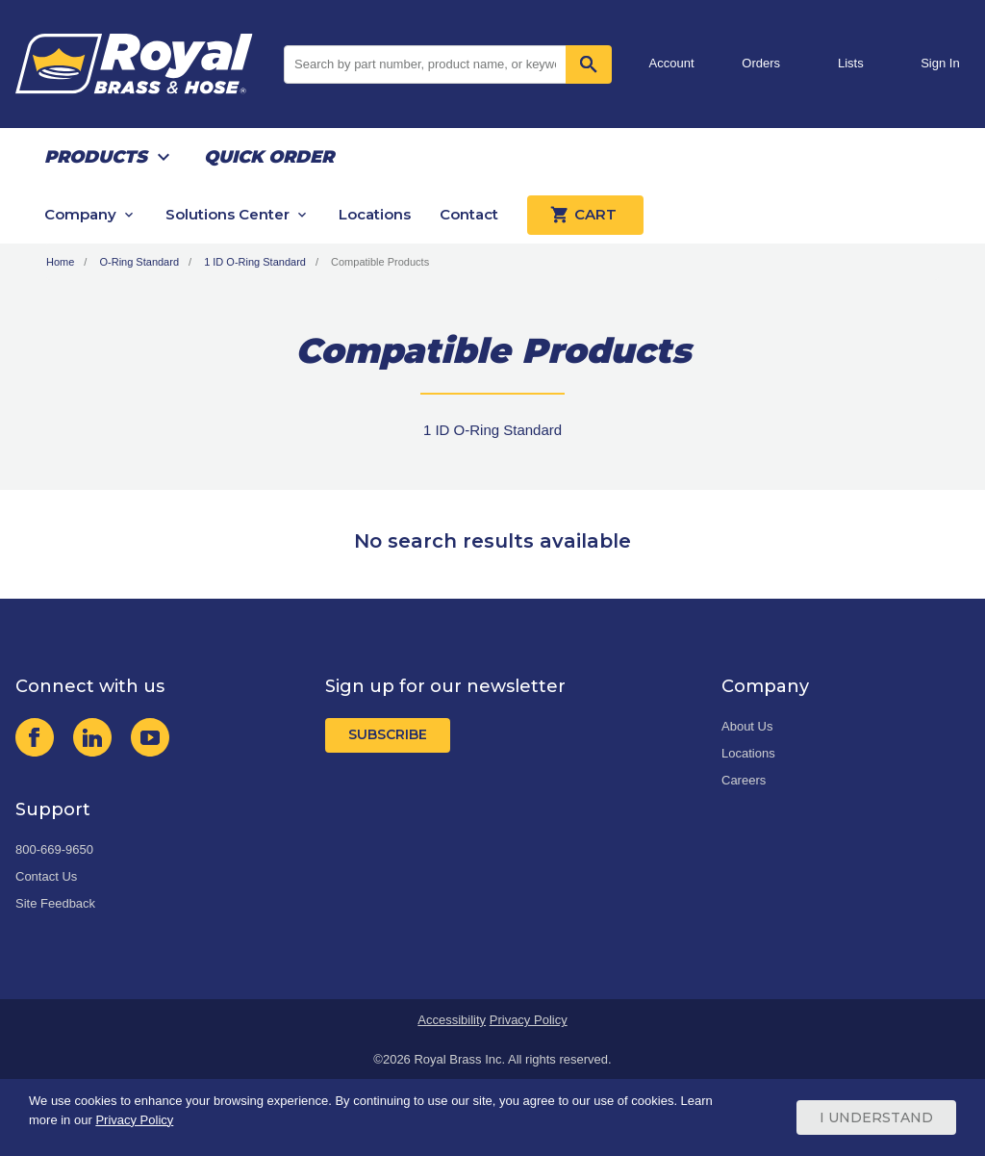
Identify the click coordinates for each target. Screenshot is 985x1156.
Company (80, 214)
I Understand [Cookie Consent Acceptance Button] (876, 1117)
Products (95, 156)
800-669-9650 (54, 849)
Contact (469, 214)
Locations (375, 214)
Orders (761, 63)
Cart (585, 214)
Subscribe (387, 734)
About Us (746, 726)
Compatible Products (380, 262)
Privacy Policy (529, 1020)
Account (672, 63)
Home (60, 262)
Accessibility (451, 1020)
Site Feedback (55, 903)
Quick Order (269, 156)
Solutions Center (227, 214)
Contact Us (46, 876)
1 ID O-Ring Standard (255, 262)
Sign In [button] (940, 63)
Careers (743, 780)
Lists (851, 63)
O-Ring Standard (139, 262)
